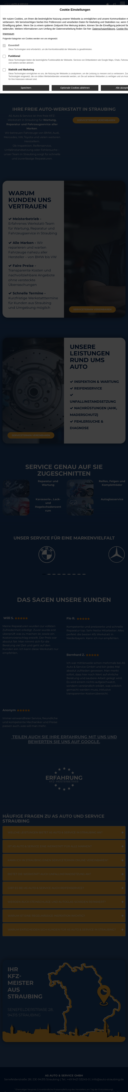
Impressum (8, 33)
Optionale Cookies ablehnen (75, 87)
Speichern (26, 87)
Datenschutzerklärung (103, 28)
